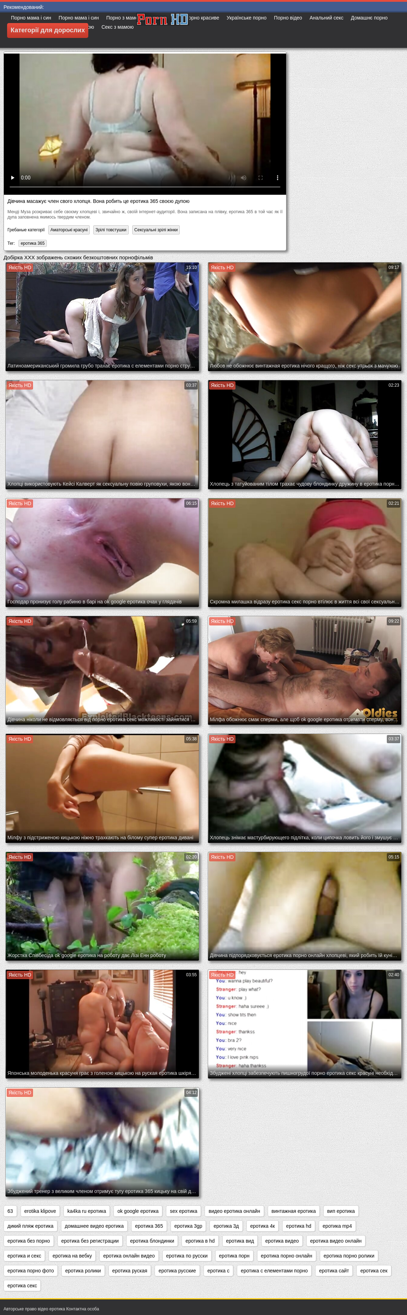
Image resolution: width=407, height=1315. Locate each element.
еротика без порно (28, 1241)
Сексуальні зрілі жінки (156, 229)
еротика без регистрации (90, 1241)
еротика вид (240, 1241)
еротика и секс (24, 1256)
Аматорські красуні (69, 229)
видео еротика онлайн (234, 1211)
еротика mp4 (337, 1226)
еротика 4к (262, 1226)
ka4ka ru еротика (86, 1211)
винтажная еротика (294, 1211)
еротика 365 (33, 243)
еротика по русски (187, 1256)
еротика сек (373, 1270)
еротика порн (234, 1256)
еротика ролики (83, 1270)
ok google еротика (137, 1211)
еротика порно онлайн (286, 1256)
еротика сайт (334, 1270)
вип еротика (341, 1211)
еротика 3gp (188, 1226)
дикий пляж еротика (30, 1226)
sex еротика (183, 1211)
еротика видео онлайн (336, 1241)
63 (10, 1211)
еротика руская (129, 1270)
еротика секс (22, 1285)
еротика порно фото (30, 1270)
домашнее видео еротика (94, 1226)
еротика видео (282, 1241)
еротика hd (298, 1226)
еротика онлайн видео (129, 1256)
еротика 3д (226, 1226)
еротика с (218, 1270)
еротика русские (177, 1270)
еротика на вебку (72, 1256)
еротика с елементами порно (274, 1270)
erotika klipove (40, 1211)
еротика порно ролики (349, 1256)
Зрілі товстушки (110, 229)
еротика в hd (199, 1241)
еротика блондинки (152, 1241)
